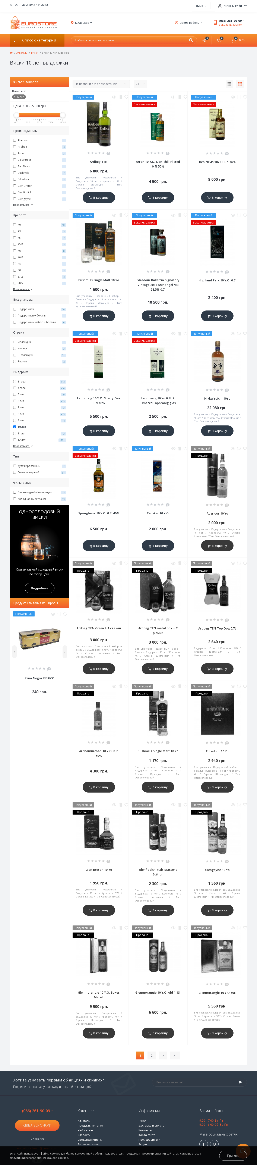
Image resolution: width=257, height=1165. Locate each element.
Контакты (145, 1130)
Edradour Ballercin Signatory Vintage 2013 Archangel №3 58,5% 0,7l (158, 284)
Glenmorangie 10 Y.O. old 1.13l (158, 992)
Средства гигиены (90, 1139)
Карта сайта (147, 1135)
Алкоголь (21, 52)
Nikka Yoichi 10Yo (217, 398)
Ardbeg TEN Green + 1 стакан (99, 628)
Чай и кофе (85, 1130)
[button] (231, 6)
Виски (34, 52)
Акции (143, 1144)
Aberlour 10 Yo (217, 513)
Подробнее (39, 588)
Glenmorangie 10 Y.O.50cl (217, 993)
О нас (14, 4)
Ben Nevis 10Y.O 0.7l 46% (217, 162)
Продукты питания (91, 1125)
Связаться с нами (37, 1125)
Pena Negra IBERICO (39, 678)
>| (175, 1055)
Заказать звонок (230, 24)
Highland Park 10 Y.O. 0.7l (217, 280)
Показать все (23, 205)
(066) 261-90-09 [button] (37, 1110)
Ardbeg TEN (99, 162)
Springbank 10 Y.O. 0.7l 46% (98, 513)
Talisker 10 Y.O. (158, 513)
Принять (233, 1156)
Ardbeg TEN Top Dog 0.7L (217, 628)
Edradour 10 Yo (217, 751)
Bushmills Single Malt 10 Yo (98, 280)
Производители (149, 1139)
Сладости (84, 1135)
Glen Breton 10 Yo (99, 870)
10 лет (19, 96)
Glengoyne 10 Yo (217, 870)
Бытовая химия (88, 1144)
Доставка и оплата (35, 4)
